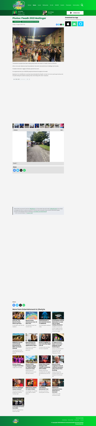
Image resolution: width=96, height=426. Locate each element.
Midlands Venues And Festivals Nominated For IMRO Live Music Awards (18, 341)
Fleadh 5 (32, 126)
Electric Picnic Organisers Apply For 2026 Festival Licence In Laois (31, 362)
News (34, 5)
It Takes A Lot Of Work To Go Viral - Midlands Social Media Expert (58, 341)
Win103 (57, 5)
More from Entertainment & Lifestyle (30, 21)
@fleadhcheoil (53, 208)
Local (39, 5)
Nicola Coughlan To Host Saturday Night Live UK (45, 340)
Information (76, 5)
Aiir (82, 424)
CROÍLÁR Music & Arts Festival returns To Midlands (45, 318)
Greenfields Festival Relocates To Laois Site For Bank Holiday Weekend (58, 319)
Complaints (77, 420)
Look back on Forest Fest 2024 (18, 403)
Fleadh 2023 (62, 126)
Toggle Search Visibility (82, 5)
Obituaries (45, 5)
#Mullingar (32, 208)
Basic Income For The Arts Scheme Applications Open (31, 340)
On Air (51, 5)
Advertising (64, 420)
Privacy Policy (70, 420)
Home (29, 5)
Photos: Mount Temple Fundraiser (18, 360)
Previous (15, 130)
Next (61, 130)
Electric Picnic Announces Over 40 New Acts (31, 318)
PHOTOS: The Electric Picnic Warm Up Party (18, 318)
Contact (82, 420)
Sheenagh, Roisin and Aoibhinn (22, 126)
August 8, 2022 (30, 213)
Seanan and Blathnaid (37, 126)
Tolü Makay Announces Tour (45, 384)
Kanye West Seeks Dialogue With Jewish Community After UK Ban (45, 362)
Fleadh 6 (42, 126)
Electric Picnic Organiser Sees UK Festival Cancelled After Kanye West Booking (58, 363)
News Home (17, 21)
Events (62, 5)
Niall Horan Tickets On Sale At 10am (31, 384)
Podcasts (68, 5)
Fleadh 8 (52, 126)
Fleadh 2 (17, 126)
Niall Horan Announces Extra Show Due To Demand (58, 386)
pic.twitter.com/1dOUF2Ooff (40, 211)
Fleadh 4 (27, 126)
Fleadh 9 (57, 126)
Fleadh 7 (47, 126)
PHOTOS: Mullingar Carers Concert (18, 384)
